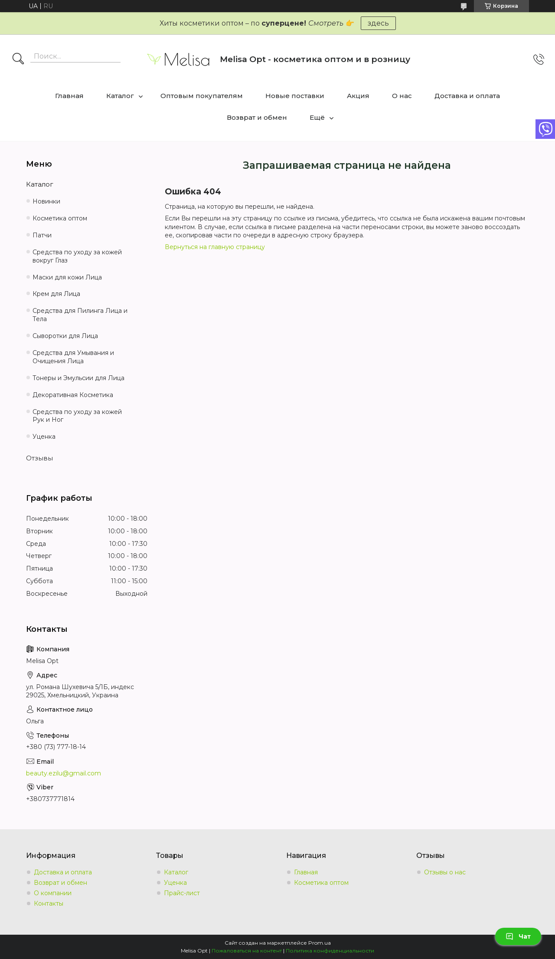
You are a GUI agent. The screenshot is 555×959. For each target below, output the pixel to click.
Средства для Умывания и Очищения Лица (73, 357)
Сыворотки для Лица (65, 336)
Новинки (46, 201)
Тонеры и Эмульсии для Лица (78, 378)
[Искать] (18, 59)
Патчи (42, 235)
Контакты (48, 903)
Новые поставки (294, 96)
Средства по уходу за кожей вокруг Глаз (77, 256)
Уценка (44, 436)
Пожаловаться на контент (247, 950)
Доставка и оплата (467, 96)
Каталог (120, 96)
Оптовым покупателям (201, 96)
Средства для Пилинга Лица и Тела (80, 315)
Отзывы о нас (445, 872)
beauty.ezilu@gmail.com (63, 773)
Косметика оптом (60, 218)
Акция (358, 96)
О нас (402, 96)
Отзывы (39, 458)
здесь (378, 23)
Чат (518, 936)
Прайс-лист (182, 893)
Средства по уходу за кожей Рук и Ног (77, 416)
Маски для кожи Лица (67, 277)
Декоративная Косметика (73, 395)
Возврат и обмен (257, 117)
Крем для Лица (56, 294)
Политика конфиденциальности (330, 950)
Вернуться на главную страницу (215, 247)
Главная (69, 96)
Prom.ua (319, 942)
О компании (53, 893)
